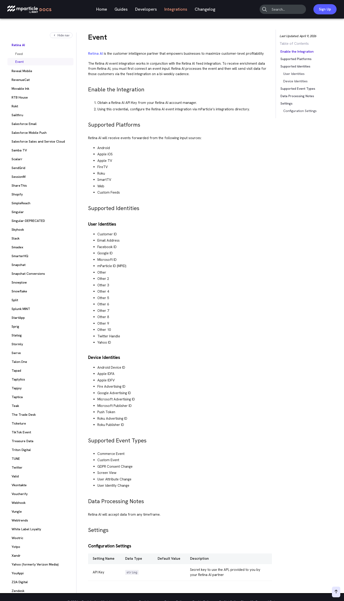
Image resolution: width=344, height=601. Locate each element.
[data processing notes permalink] (86, 500)
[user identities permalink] (86, 224)
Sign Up (325, 9)
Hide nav (61, 35)
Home (101, 9)
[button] (290, 66)
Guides (121, 9)
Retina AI (95, 53)
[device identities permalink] (86, 357)
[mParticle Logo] (29, 9)
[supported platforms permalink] (86, 123)
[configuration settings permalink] (86, 545)
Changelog (205, 9)
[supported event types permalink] (86, 439)
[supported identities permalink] (86, 207)
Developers (146, 9)
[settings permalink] (86, 529)
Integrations (175, 9)
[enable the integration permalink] (86, 88)
